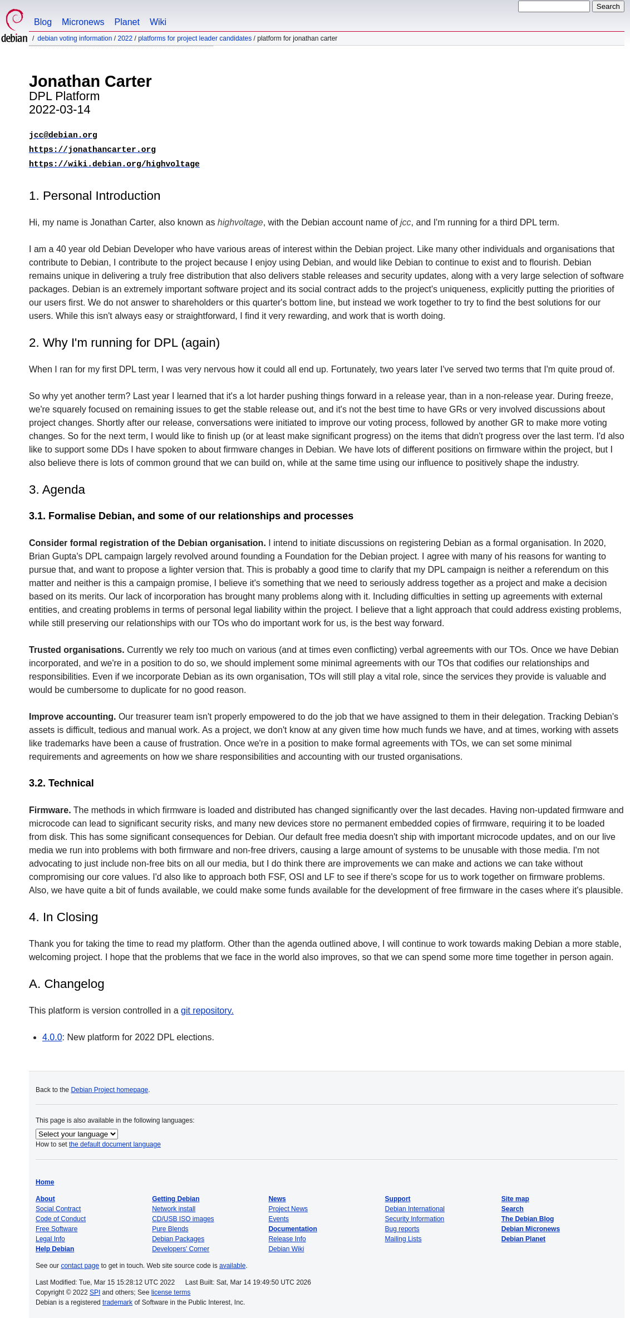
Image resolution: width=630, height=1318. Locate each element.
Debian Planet (523, 1236)
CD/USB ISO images (183, 1215)
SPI (95, 1289)
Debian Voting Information (74, 38)
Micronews (83, 22)
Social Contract (58, 1205)
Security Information (415, 1215)
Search (512, 1205)
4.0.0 (52, 1034)
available (232, 1262)
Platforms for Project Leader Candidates (195, 38)
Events (278, 1215)
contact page (80, 1262)
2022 (124, 38)
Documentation (292, 1226)
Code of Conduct (61, 1215)
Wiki (158, 22)
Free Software (56, 1226)
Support (398, 1195)
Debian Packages (178, 1236)
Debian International (415, 1205)
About (45, 1195)
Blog (43, 22)
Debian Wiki (286, 1246)
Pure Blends (170, 1226)
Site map (515, 1195)
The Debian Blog (527, 1215)
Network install (173, 1205)
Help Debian (55, 1246)
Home (45, 1179)
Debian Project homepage (109, 1086)
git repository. (207, 1007)
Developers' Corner (180, 1246)
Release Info (287, 1236)
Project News (288, 1205)
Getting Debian (175, 1195)
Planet (127, 22)
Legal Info (50, 1236)
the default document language (115, 1141)
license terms (171, 1289)
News (277, 1195)
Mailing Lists (403, 1236)
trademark (117, 1299)
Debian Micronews (530, 1226)
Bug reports (402, 1226)
